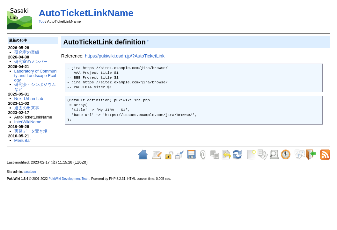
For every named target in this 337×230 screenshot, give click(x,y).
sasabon (30, 171)
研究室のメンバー (31, 61)
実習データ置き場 (31, 131)
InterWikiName (27, 121)
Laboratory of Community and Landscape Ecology (35, 76)
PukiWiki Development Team (68, 178)
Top (42, 21)
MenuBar (22, 140)
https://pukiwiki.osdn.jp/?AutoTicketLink (125, 55)
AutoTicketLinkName (86, 13)
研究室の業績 (26, 52)
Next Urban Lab (28, 98)
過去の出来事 (26, 107)
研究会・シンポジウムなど (35, 86)
